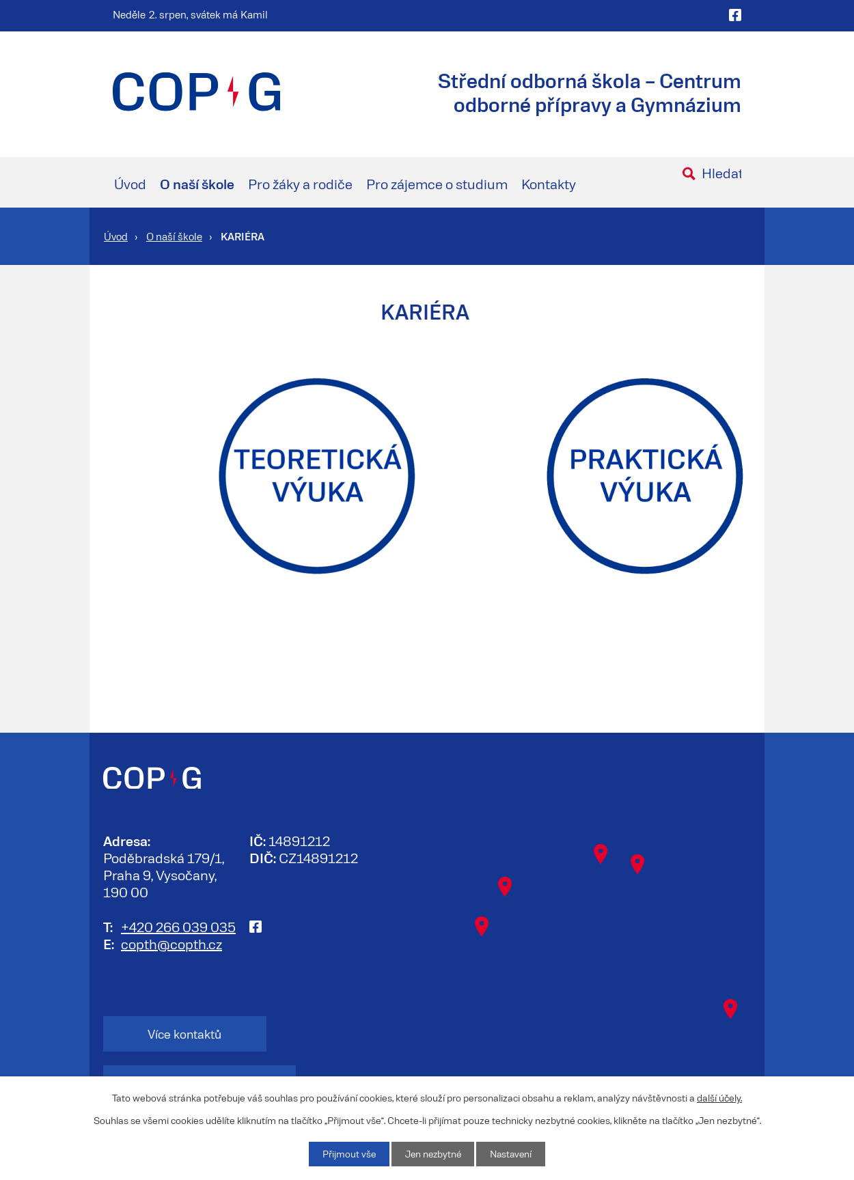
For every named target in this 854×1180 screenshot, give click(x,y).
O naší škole (197, 183)
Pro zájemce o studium (437, 183)
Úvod (130, 183)
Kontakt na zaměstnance (335, 1033)
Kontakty (548, 183)
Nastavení (513, 1154)
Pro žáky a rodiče (300, 183)
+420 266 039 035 (178, 926)
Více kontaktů (171, 1033)
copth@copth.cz (171, 943)
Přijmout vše (346, 1154)
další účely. (719, 1097)
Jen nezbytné (431, 1154)
